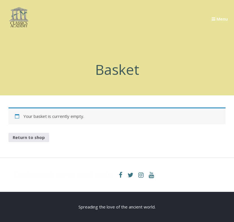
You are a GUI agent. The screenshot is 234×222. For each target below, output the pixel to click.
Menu (220, 19)
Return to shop (29, 137)
